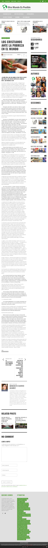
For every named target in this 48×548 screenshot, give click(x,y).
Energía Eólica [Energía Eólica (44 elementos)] (27, 520)
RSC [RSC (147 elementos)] (26, 533)
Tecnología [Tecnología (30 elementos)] (19, 538)
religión (6, 351)
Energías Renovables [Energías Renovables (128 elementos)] (21, 522)
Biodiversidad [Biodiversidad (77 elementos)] (25, 498)
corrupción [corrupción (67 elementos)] (19, 509)
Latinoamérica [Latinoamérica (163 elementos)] (24, 527)
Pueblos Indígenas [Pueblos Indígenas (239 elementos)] (21, 533)
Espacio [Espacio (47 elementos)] (28, 522)
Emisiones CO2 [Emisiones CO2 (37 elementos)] (20, 520)
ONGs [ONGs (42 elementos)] (28, 530)
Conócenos (34, 66)
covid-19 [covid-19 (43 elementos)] (25, 509)
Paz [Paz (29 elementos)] (18, 531)
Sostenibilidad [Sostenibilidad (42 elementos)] (26, 536)
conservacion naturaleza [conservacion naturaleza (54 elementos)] (22, 506)
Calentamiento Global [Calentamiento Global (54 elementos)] (21, 500)
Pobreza (3, 351)
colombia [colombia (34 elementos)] (19, 505)
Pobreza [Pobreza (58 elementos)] (21, 531)
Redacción (5, 24)
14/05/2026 (9, 24)
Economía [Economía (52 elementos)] (19, 516)
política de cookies (29, 545)
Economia (33, 127)
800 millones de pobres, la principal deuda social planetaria (7, 419)
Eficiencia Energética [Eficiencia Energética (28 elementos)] (21, 519)
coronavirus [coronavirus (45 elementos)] (27, 508)
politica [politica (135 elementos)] (28, 531)
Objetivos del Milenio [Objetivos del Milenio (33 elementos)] (21, 530)
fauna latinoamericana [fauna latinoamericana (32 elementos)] (22, 525)
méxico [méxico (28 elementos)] (25, 528)
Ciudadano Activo (6, 38)
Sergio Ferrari (37, 24)
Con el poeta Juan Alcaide (23, 21)
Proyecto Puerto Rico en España (8, 22)
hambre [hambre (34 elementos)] (18, 527)
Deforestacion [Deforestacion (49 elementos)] (20, 511)
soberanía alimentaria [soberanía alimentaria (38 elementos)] (21, 534)
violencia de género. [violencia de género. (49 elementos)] (21, 539)
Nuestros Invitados (36, 146)
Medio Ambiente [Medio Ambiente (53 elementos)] (20, 528)
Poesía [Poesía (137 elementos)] (25, 531)
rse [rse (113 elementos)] (28, 533)
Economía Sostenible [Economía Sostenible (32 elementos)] (26, 516)
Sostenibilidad (35, 156)
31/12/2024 (24, 421)
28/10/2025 (11, 423)
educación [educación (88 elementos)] (19, 517)
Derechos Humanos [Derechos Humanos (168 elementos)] (21, 512)
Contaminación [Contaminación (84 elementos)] (20, 508)
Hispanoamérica (35, 137)
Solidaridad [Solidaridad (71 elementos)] (19, 536)
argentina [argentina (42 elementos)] (19, 498)
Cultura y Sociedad (36, 118)
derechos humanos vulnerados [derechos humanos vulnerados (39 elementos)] (23, 514)
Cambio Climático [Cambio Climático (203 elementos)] (21, 501)
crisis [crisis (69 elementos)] (28, 509)
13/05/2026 (28, 25)
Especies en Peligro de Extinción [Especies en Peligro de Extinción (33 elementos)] (23, 523)
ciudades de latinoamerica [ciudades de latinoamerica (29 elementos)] (22, 503)
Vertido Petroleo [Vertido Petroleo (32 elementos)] (26, 538)
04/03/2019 (3, 56)
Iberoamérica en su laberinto (37, 22)
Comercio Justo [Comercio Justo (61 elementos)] (25, 505)
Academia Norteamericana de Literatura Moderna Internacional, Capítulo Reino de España (23, 24)
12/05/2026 (42, 24)
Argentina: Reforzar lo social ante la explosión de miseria (21, 419)
